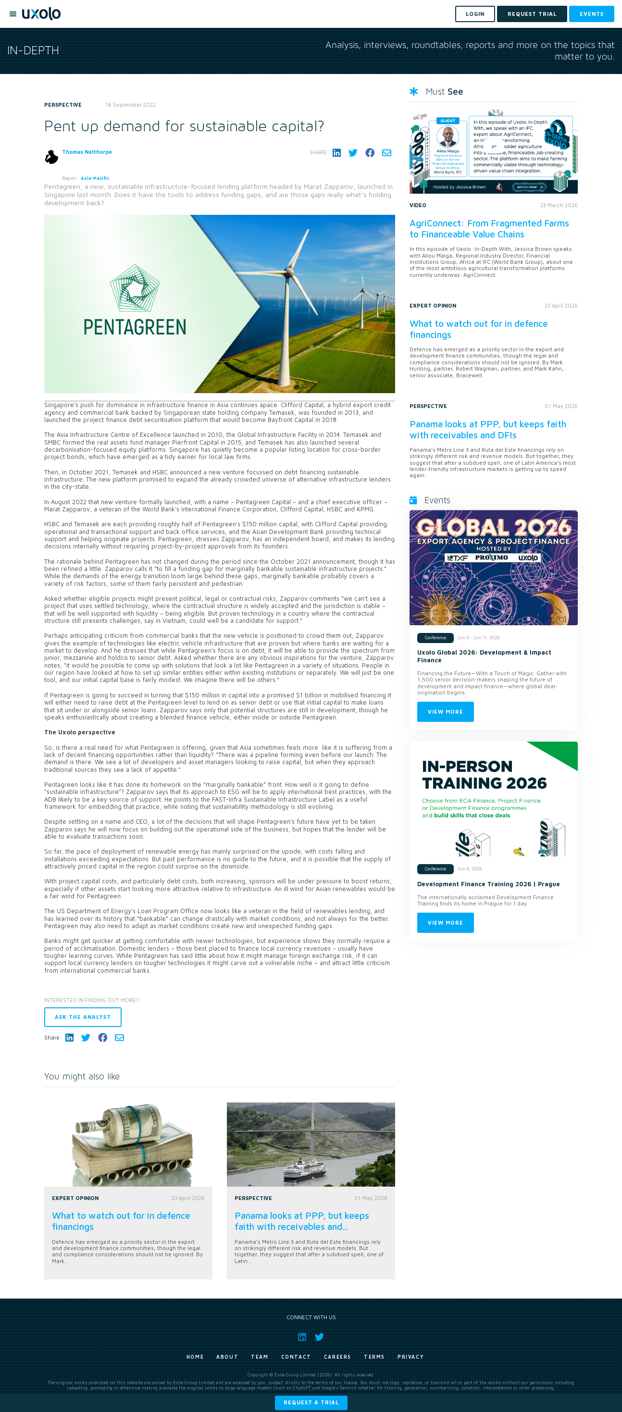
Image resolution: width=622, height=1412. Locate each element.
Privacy (411, 1357)
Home (195, 1357)
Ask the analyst (83, 1017)
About (227, 1357)
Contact (296, 1357)
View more (445, 711)
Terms (374, 1357)
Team (259, 1357)
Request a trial (311, 1402)
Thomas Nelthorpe (87, 152)
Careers (337, 1357)
